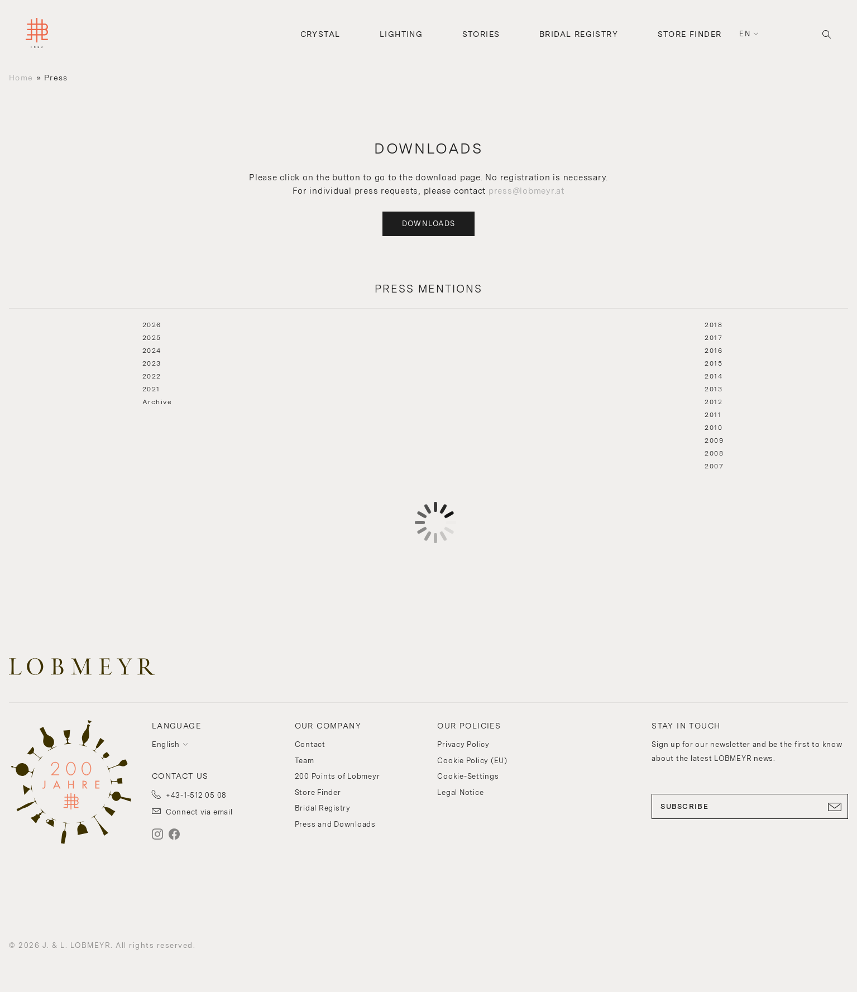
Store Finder (690, 34)
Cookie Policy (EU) (472, 760)
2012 (713, 402)
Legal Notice (460, 792)
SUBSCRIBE (749, 807)
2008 (714, 453)
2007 (714, 466)
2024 (151, 350)
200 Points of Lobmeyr (337, 776)
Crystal (320, 34)
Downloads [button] (429, 223)
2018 (713, 325)
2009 (714, 440)
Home (21, 77)
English (166, 744)
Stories (481, 34)
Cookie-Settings (468, 776)
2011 (713, 415)
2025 (151, 338)
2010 (713, 428)
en (744, 34)
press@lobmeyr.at (526, 191)
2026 (151, 325)
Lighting (401, 34)
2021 (151, 389)
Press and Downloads (335, 824)
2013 (713, 389)
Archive (157, 402)
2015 (713, 363)
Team (304, 760)
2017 (713, 338)
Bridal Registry (578, 34)
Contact (310, 744)
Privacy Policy (463, 744)
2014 (713, 376)
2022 (151, 376)
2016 (713, 350)
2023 (151, 363)
